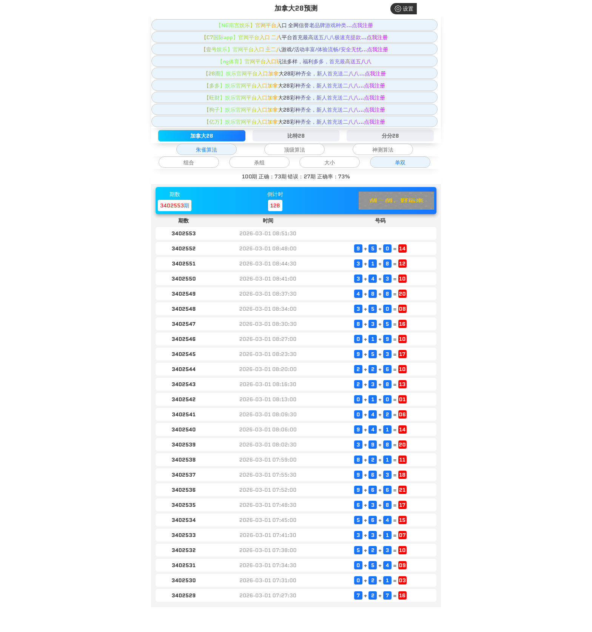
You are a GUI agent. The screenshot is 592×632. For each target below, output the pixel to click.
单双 (400, 162)
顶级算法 (294, 149)
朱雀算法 (206, 149)
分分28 (390, 136)
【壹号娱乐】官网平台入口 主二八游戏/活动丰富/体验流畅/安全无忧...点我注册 (294, 49)
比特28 (296, 136)
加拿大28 (201, 136)
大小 (329, 162)
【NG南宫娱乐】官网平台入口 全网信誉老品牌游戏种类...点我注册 (294, 25)
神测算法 (382, 149)
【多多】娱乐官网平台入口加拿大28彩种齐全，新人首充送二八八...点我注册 (294, 85)
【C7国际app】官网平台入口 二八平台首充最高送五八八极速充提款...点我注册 (294, 37)
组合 (188, 162)
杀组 (259, 162)
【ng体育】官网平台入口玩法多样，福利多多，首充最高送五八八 (294, 61)
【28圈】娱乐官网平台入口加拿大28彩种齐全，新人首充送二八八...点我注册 (294, 73)
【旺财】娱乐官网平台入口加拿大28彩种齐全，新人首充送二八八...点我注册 (294, 97)
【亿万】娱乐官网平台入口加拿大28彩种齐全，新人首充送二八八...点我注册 (294, 122)
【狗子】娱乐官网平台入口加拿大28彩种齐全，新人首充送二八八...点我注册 (294, 110)
